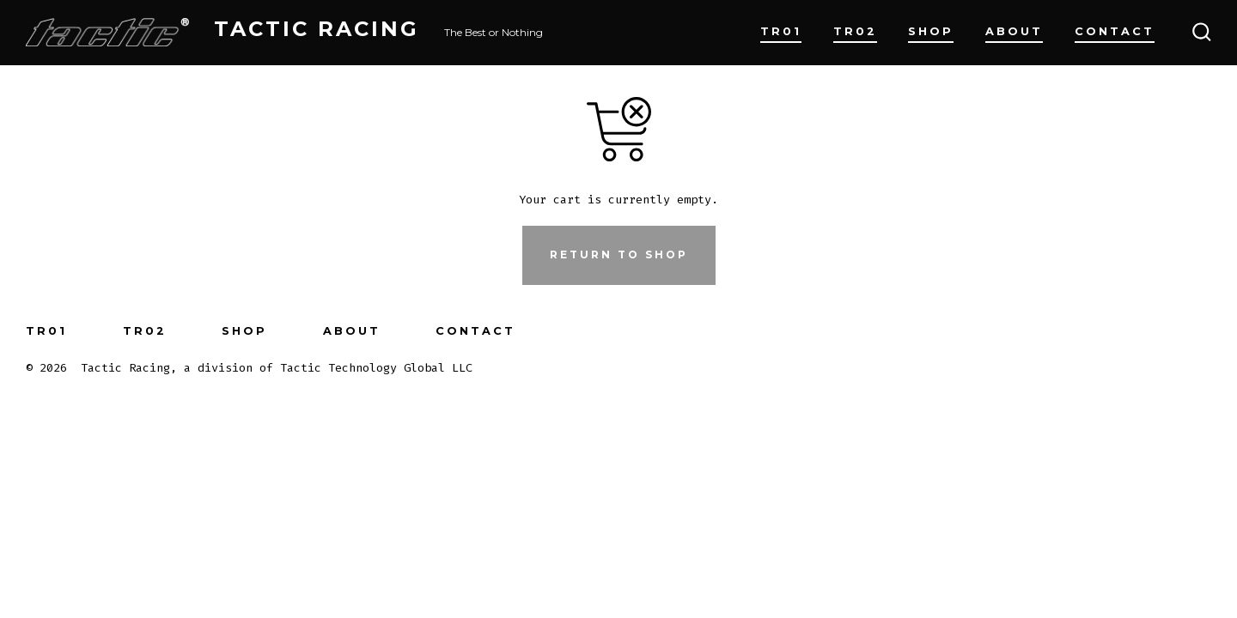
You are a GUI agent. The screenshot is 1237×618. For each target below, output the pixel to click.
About (1014, 31)
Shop (931, 31)
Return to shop (619, 254)
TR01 (780, 31)
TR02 (855, 31)
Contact (1115, 31)
